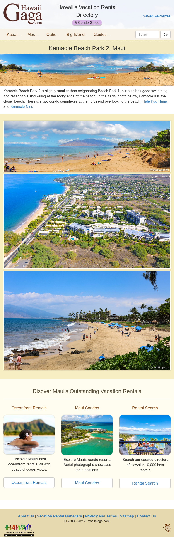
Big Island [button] (77, 34)
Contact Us (146, 516)
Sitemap (127, 516)
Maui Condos (87, 483)
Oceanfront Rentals (28, 482)
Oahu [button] (53, 34)
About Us (26, 516)
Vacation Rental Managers (59, 516)
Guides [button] (102, 34)
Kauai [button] (14, 34)
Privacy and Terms (101, 516)
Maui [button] (33, 34)
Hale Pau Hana (154, 101)
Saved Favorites (157, 16)
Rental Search (145, 483)
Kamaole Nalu (21, 107)
